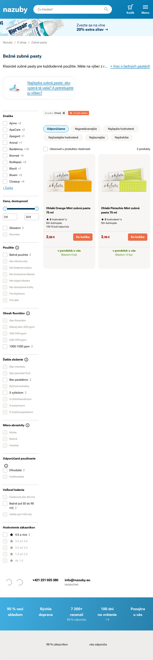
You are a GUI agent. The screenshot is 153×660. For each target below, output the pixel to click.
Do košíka (83, 237)
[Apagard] (5, 136)
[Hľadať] (106, 9)
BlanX (12, 168)
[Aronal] (5, 143)
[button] (145, 9)
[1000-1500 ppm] (5, 346)
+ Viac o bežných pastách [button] (130, 66)
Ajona (12, 123)
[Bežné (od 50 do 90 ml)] (5, 503)
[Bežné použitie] (5, 255)
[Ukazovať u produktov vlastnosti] (45, 149)
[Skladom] (5, 228)
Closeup (13, 181)
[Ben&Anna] (5, 149)
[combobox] (72, 9)
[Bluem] (5, 175)
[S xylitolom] (5, 393)
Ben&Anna (16, 149)
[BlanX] (5, 168)
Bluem (12, 175)
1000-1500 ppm (18, 346)
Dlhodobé (14, 470)
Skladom (13, 228)
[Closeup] (5, 181)
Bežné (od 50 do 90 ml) (18, 505)
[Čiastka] (10, 217)
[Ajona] (5, 123)
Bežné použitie (17, 255)
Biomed (13, 156)
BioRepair (14, 162)
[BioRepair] (5, 162)
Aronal (12, 143)
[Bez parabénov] (5, 380)
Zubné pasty (39, 42)
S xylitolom (14, 393)
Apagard (14, 136)
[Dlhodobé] (5, 470)
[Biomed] (5, 156)
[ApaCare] (5, 130)
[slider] (5, 208)
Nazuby (7, 42)
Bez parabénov (17, 380)
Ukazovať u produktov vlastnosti (66, 149)
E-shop (21, 42)
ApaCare (14, 130)
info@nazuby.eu (77, 580)
